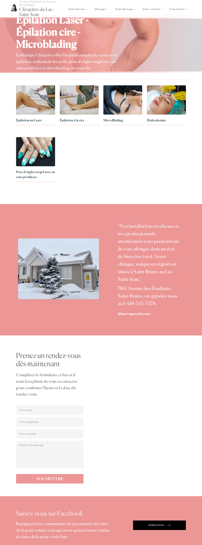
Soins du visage (124, 9)
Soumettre (49, 478)
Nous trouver (177, 9)
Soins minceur (76, 9)
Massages (100, 9)
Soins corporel (151, 9)
